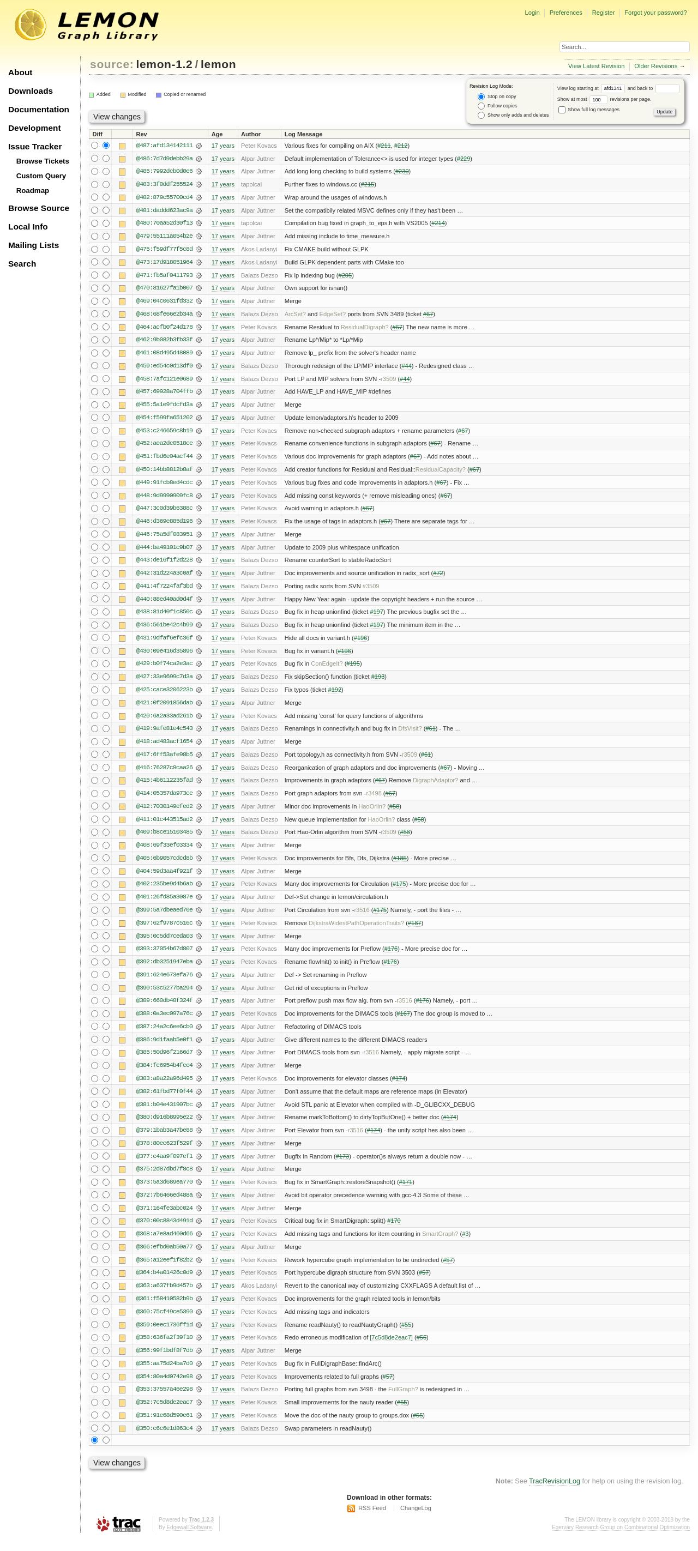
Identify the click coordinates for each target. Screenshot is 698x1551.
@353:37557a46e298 (164, 1401)
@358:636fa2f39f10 (164, 1349)
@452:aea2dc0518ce (164, 446)
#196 (361, 642)
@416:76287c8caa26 (164, 773)
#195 (353, 669)
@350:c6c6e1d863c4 (164, 1441)
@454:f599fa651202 (164, 420)
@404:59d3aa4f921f (164, 878)
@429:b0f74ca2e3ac (164, 669)
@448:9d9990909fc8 (164, 498)
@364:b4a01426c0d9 (164, 1284)
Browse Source (38, 208)
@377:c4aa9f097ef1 (164, 1166)
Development (34, 127)
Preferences (566, 12)
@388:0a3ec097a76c (164, 1022)
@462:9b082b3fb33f (164, 341)
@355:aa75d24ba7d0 (164, 1375)
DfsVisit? (410, 734)
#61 (430, 734)
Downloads (30, 90)
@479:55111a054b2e (164, 237)
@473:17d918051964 (164, 263)
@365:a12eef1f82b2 (164, 1270)
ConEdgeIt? (326, 669)
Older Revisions (655, 66)
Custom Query (41, 176)
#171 (406, 1192)
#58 (394, 813)
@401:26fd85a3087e (164, 904)
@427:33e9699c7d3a (164, 682)
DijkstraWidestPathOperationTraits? (356, 930)
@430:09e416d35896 (164, 655)
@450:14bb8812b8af (164, 472)
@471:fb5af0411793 (164, 276)
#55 (406, 1336)
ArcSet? (295, 315)
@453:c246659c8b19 (164, 433)
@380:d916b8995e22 (164, 1126)
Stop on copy (497, 96)
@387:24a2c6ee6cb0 (164, 1035)
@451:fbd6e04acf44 (164, 459)
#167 (403, 1022)
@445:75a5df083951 (164, 538)
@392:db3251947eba (164, 969)
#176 (391, 956)
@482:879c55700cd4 (164, 198)
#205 (345, 276)
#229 (464, 158)
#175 (399, 891)
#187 (415, 930)
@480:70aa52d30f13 (164, 224)
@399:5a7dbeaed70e (164, 917)
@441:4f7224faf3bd (164, 590)
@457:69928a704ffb (164, 394)
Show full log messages (588, 109)
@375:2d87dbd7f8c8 (164, 1179)
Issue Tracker (35, 146)
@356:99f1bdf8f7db (164, 1362)
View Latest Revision (596, 66)
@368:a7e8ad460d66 (164, 1244)
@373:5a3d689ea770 (164, 1192)
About (20, 72)
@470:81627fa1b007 (164, 289)
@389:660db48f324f (164, 1009)
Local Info (28, 226)
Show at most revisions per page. (604, 99)
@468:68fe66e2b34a (164, 315)
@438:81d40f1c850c (164, 616)
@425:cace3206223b (164, 695)
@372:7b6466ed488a (164, 1205)
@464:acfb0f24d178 (164, 328)
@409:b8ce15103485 (164, 839)
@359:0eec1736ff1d (164, 1336)
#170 (394, 1231)
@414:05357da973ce (164, 799)
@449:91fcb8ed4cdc (164, 485)
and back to (653, 88)
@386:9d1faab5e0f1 (164, 1048)
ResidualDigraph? (365, 328)
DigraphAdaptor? (436, 786)
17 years (223, 145)
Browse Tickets (42, 161)
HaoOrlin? (372, 813)
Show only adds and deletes (513, 115)
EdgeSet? (333, 315)
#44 (406, 368)
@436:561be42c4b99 (164, 629)
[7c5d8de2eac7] (391, 1349)
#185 (400, 865)
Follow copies (497, 106)
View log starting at (592, 88)
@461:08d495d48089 (164, 355)
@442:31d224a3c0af (164, 577)
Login (532, 12)
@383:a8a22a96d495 (164, 1087)
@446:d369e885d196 (164, 525)
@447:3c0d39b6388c (164, 512)
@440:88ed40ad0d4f (164, 603)
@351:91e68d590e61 (164, 1427)
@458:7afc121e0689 (164, 381)
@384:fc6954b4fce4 (164, 1074)
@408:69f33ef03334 (164, 852)
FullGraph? (403, 1401)
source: (112, 64)
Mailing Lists (33, 245)
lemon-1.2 (164, 64)
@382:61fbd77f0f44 (164, 1100)
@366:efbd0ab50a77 (164, 1257)
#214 (438, 224)
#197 (376, 616)
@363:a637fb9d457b (164, 1297)
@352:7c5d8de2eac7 (164, 1414)
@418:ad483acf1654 (164, 747)
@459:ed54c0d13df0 (164, 368)
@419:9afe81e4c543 (164, 734)
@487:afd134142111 (164, 145)
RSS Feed (372, 1521)
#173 (343, 1166)
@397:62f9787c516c (164, 930)
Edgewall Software (189, 1540)
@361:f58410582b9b (164, 1310)
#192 (334, 695)
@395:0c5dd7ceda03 (164, 943)
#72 (438, 577)
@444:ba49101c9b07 (164, 551)
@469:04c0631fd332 (164, 302)
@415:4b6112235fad (164, 786)
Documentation (38, 109)
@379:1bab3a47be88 (164, 1140)
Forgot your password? (655, 12)
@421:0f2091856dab (164, 708)
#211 (384, 145)
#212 (401, 145)
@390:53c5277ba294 (164, 996)
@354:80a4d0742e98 (164, 1388)
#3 (465, 1244)
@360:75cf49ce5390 (164, 1323)
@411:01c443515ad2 (164, 826)
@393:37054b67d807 (164, 956)
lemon (218, 64)
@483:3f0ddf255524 (164, 184)
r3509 (388, 381)
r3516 (361, 917)
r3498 (374, 799)
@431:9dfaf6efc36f (164, 642)
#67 (428, 315)
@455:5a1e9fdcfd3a (164, 407)
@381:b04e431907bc (164, 1113)
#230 (402, 171)
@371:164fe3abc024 (164, 1218)
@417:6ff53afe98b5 (164, 760)
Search (22, 263)
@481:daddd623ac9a (164, 211)
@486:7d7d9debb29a (164, 158)
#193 (378, 682)
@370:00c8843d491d (164, 1231)
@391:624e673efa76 (164, 983)
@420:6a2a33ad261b (164, 721)
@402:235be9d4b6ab (164, 891)
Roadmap (33, 190)
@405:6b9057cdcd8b (164, 865)
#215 (368, 185)
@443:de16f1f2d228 (164, 564)
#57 (448, 1271)
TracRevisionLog (554, 1494)
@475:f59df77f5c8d (164, 250)
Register (603, 12)
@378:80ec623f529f (164, 1153)
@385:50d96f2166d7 (164, 1061)
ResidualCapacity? (441, 472)
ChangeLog (415, 1521)
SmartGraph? (440, 1244)
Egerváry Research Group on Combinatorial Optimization (621, 1540)
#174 (399, 1087)
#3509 (371, 590)
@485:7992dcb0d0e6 (164, 171)
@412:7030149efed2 (164, 812)
